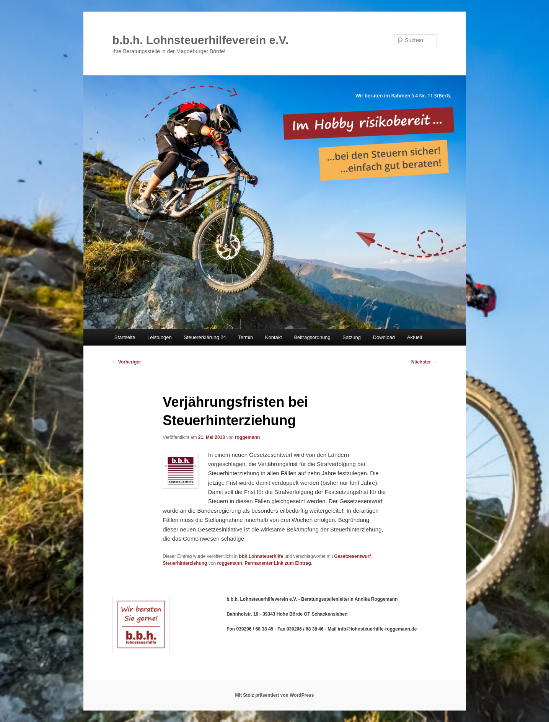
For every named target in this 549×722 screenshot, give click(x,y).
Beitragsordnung (312, 337)
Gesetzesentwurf (352, 556)
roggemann (247, 437)
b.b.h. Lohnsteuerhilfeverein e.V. (200, 40)
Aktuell (414, 337)
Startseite (124, 337)
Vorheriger (126, 362)
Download (384, 337)
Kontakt (273, 337)
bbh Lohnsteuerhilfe (261, 556)
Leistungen (159, 337)
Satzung (351, 337)
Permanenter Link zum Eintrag (277, 563)
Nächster (424, 362)
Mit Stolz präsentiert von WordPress (274, 695)
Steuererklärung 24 (205, 337)
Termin (245, 337)
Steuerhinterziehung (185, 563)
